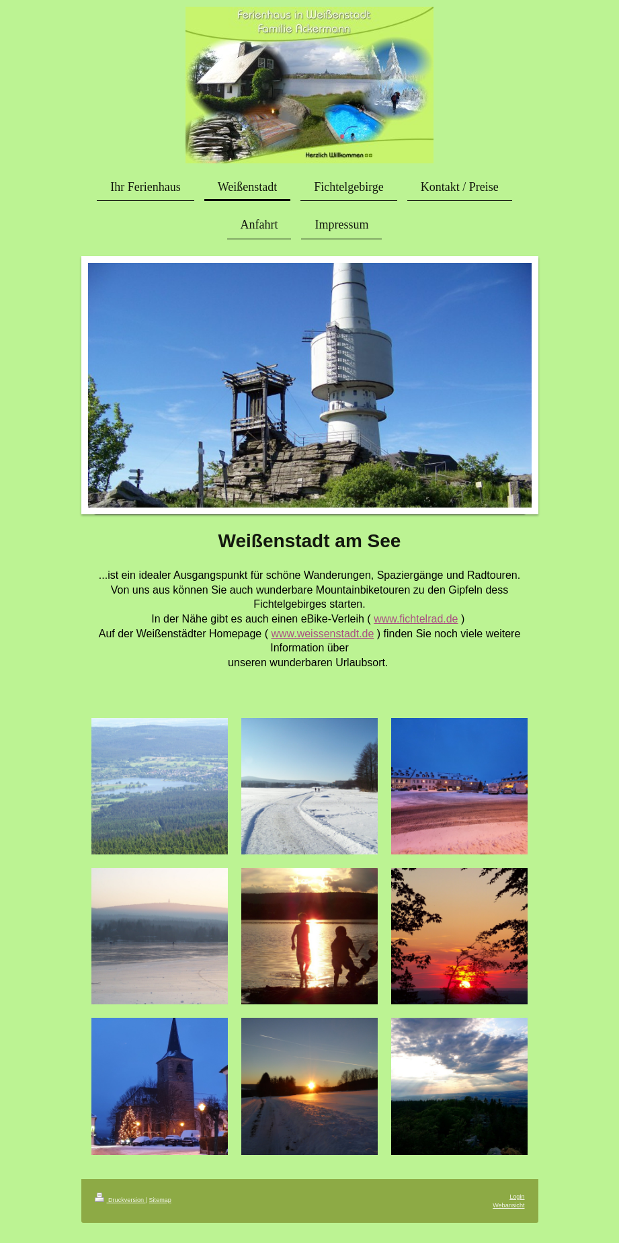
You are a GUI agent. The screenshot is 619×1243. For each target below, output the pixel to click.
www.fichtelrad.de (416, 619)
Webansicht (508, 1205)
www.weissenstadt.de (322, 633)
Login (516, 1196)
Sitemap (160, 1200)
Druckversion (120, 1200)
